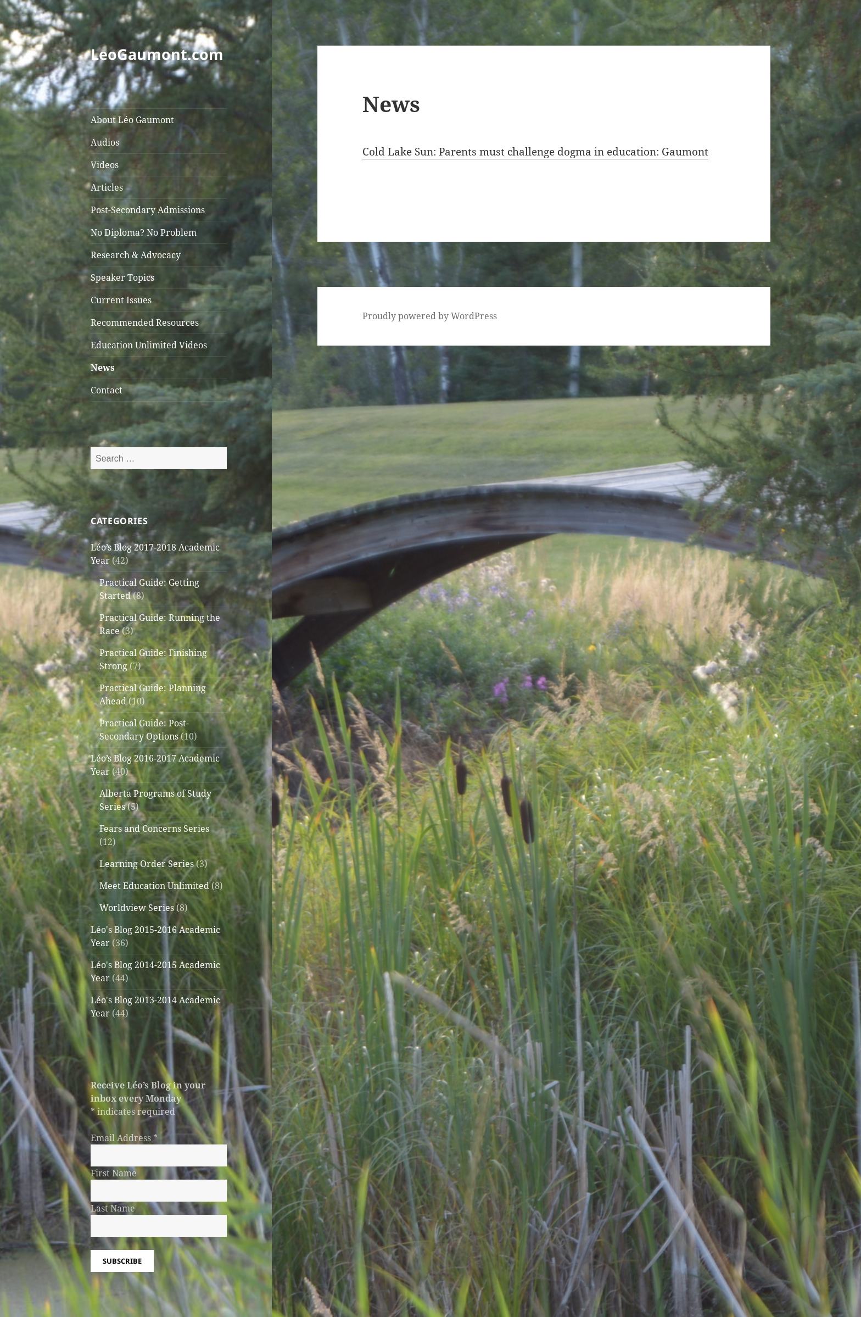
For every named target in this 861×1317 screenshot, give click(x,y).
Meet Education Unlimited (154, 886)
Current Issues (121, 300)
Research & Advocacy (136, 255)
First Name (114, 1173)
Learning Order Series (146, 864)
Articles (107, 187)
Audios (105, 142)
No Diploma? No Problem (144, 232)
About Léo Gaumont (132, 120)
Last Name (113, 1208)
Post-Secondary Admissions (148, 210)
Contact (106, 390)
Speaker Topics (122, 277)
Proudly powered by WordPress (429, 316)
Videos (105, 165)
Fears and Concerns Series (154, 829)
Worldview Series (136, 908)
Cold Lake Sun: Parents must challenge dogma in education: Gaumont (535, 152)
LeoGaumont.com (157, 54)
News (103, 368)
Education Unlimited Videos (149, 345)
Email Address (124, 1138)
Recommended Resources (145, 322)
